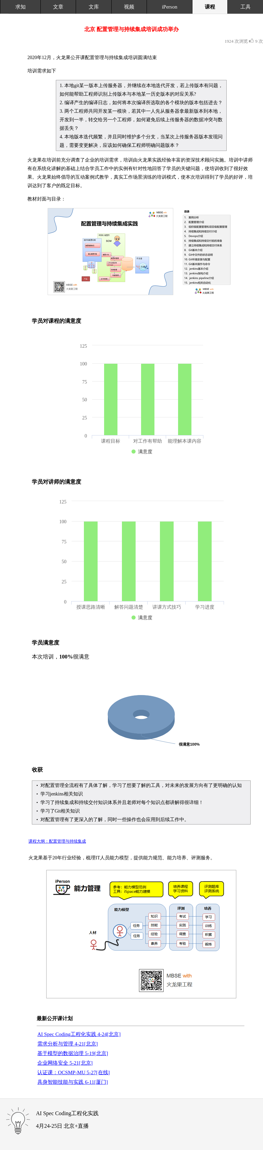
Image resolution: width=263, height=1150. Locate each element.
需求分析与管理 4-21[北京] (67, 1044)
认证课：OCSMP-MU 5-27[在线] (73, 1072)
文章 (58, 7)
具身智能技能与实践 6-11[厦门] (72, 1082)
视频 (129, 7)
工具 (245, 7)
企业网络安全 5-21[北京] (64, 1063)
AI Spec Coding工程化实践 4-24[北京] (79, 1034)
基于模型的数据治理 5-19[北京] (72, 1053)
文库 (94, 7)
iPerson (169, 7)
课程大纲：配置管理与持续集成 (57, 841)
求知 (20, 7)
